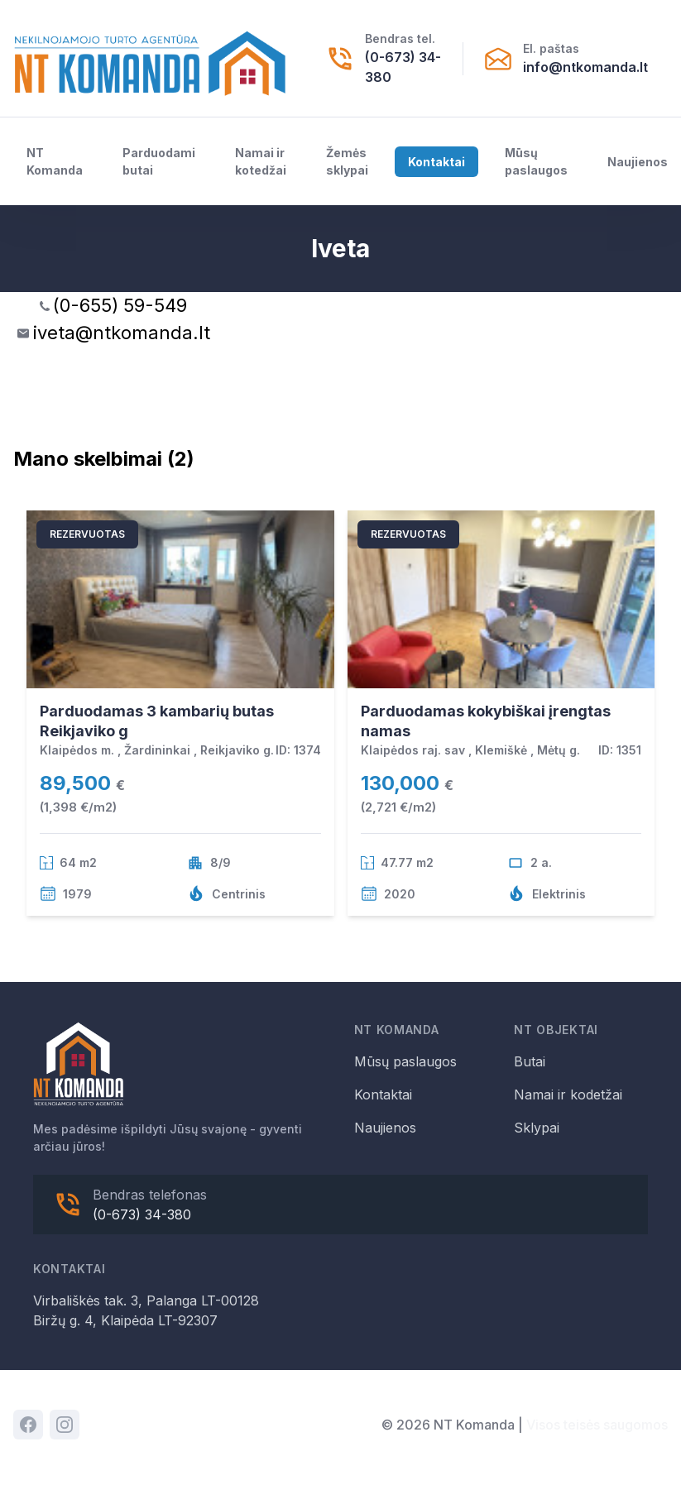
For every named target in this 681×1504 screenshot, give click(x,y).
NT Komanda (54, 161)
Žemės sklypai (347, 161)
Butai (529, 1061)
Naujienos (637, 162)
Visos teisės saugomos (597, 1424)
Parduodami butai (158, 161)
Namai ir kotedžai (260, 161)
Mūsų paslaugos (536, 161)
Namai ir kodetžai (568, 1094)
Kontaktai (436, 162)
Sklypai (536, 1127)
